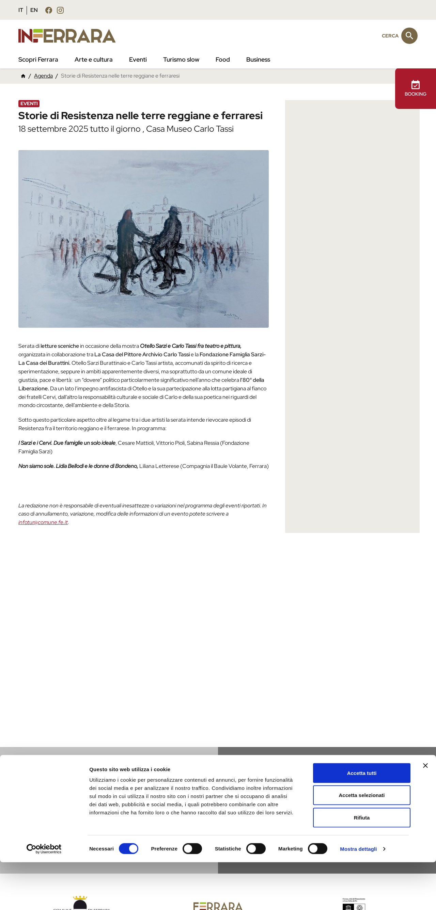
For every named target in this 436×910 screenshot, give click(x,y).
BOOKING (415, 88)
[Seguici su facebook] (49, 10)
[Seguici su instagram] (60, 10)
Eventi (138, 59)
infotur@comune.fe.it (43, 522)
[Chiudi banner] (425, 813)
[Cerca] (409, 36)
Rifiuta (362, 865)
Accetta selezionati (362, 843)
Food (223, 59)
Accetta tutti (362, 821)
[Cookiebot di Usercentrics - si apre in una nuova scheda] (44, 897)
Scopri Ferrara (38, 59)
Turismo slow (181, 59)
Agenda (43, 75)
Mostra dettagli (358, 896)
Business (258, 59)
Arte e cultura (94, 59)
